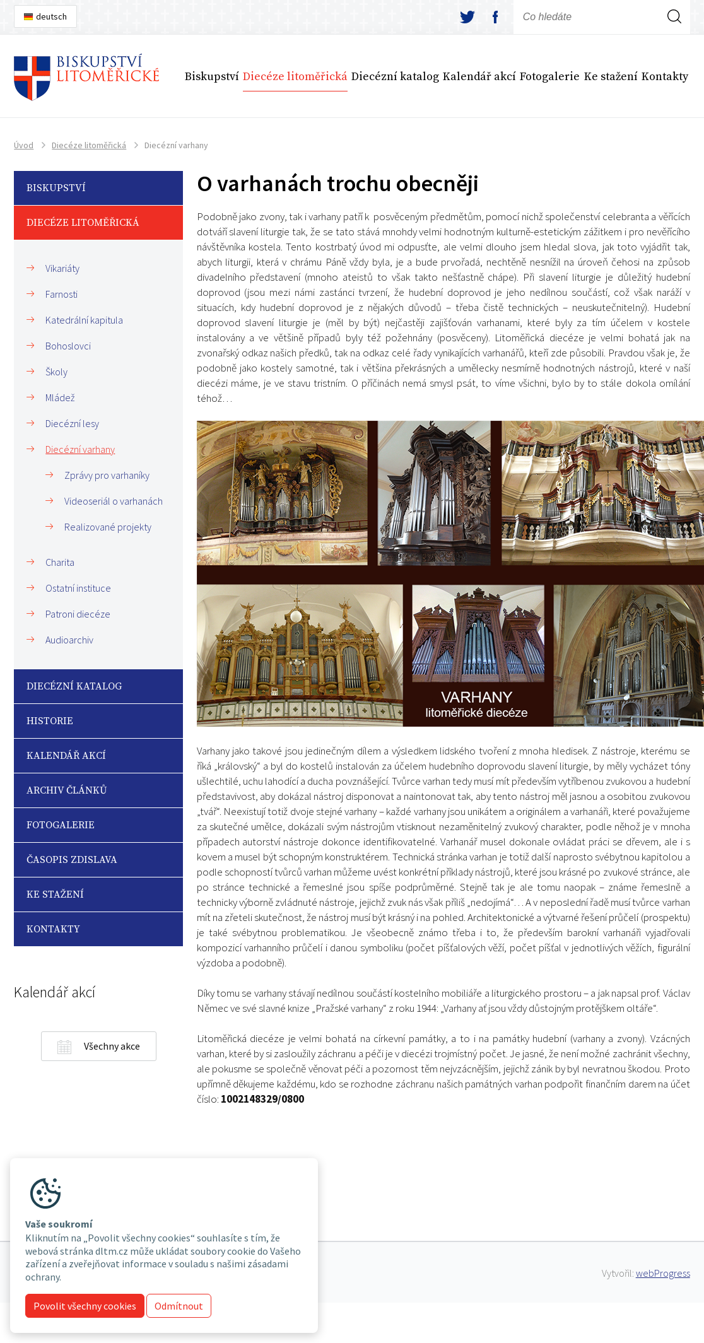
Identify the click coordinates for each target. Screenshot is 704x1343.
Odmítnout (179, 1305)
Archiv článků (66, 790)
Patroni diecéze (77, 613)
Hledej (674, 33)
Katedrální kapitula (84, 320)
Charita (59, 562)
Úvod (23, 145)
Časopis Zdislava (71, 859)
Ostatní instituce (78, 588)
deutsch (51, 16)
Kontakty (665, 76)
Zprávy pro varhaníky (107, 475)
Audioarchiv (69, 639)
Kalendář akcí (479, 76)
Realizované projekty (107, 526)
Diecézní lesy (72, 423)
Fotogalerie (550, 76)
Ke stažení (611, 76)
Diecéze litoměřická (295, 76)
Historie (49, 721)
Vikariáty (62, 268)
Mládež (59, 397)
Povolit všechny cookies (84, 1305)
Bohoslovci (68, 345)
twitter (467, 17)
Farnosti (61, 294)
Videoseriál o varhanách (113, 501)
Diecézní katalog (395, 76)
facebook (495, 17)
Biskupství (212, 76)
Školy (56, 371)
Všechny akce (112, 1046)
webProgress (663, 1273)
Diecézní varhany (80, 449)
